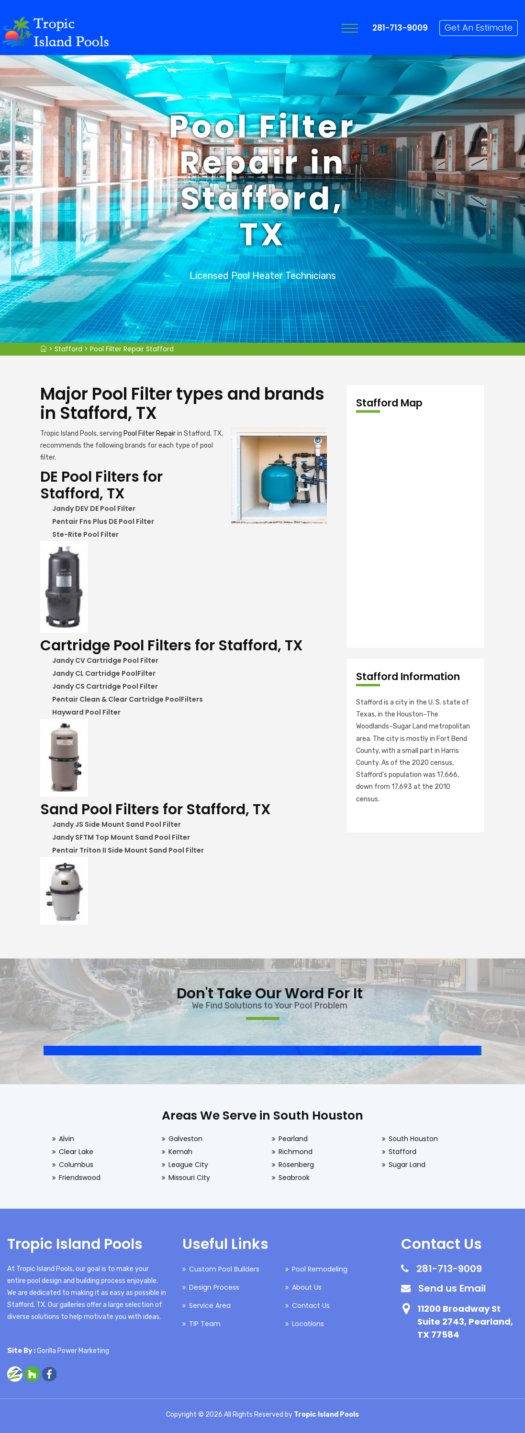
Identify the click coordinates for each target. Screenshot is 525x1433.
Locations (308, 1324)
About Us (307, 1287)
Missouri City (189, 1177)
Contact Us (311, 1305)
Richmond (296, 1151)
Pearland (293, 1139)
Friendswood (80, 1177)
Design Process (214, 1287)
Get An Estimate (479, 28)
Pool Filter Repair (149, 433)
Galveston (185, 1139)
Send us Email (452, 1288)
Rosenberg (296, 1164)
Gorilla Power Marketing (73, 1351)
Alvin (66, 1139)
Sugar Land (407, 1164)
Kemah (180, 1151)
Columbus (76, 1164)
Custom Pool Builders (224, 1269)
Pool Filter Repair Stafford (132, 349)
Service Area (210, 1305)
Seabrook (294, 1177)
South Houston (413, 1139)
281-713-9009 (400, 28)
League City (188, 1164)
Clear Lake (76, 1151)
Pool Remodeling (319, 1269)
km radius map (415, 530)
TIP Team (205, 1324)
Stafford (68, 349)
